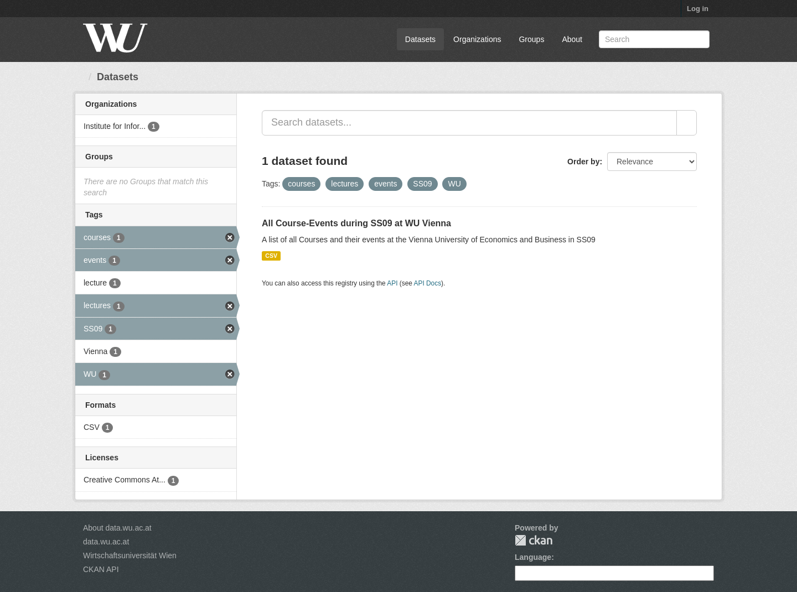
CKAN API (101, 569)
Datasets (420, 39)
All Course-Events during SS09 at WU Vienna (356, 223)
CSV (271, 255)
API (392, 283)
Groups (531, 39)
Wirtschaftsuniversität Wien (130, 555)
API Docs (428, 283)
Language (533, 557)
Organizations (477, 39)
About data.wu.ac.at (117, 527)
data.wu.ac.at (106, 541)
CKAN (533, 540)
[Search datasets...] (469, 123)
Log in (697, 8)
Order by (583, 161)
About (572, 39)
